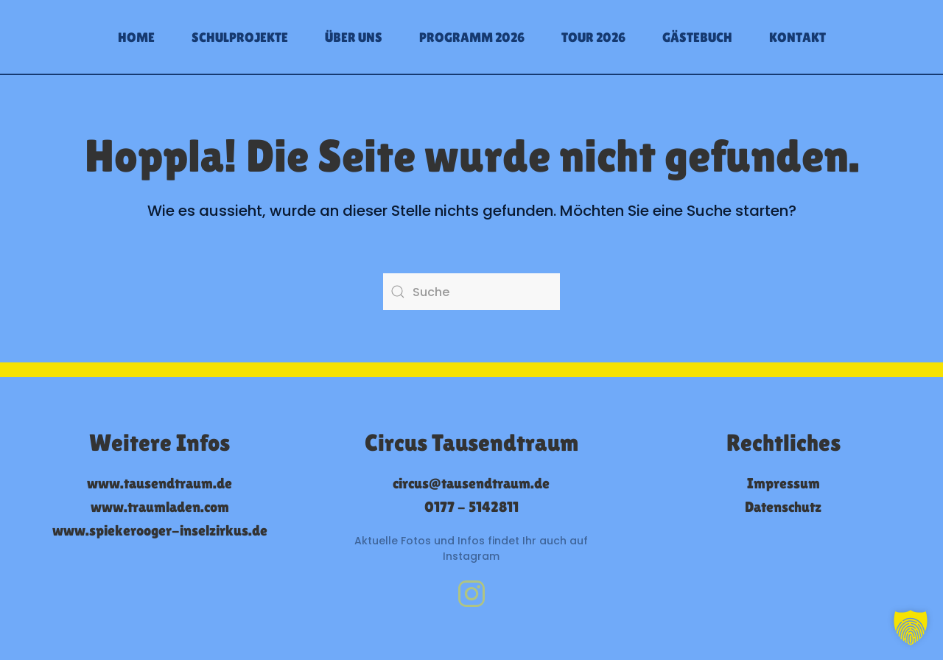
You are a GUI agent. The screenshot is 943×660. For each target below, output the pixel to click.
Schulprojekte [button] (240, 37)
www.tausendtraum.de (159, 483)
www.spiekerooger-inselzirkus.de (159, 530)
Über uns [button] (353, 37)
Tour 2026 (593, 37)
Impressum (783, 483)
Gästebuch (697, 37)
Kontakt (797, 37)
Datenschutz (783, 507)
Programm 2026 (472, 37)
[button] (910, 627)
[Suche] (471, 291)
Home (136, 37)
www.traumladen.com (160, 507)
